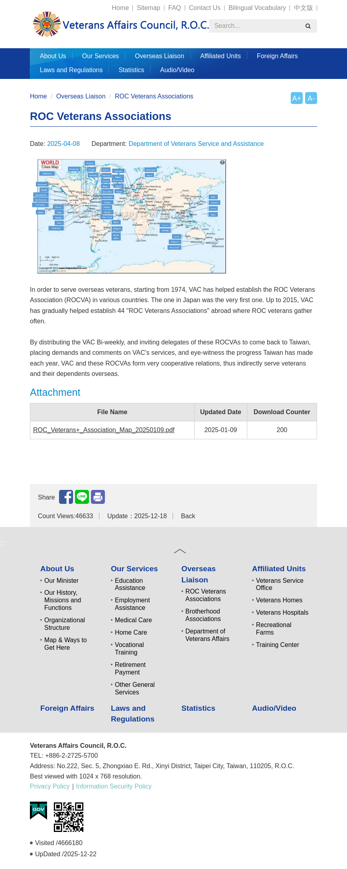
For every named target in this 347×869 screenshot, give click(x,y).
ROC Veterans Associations (154, 96)
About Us (53, 56)
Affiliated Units (220, 56)
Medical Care (133, 620)
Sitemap (148, 7)
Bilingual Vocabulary (257, 7)
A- (311, 98)
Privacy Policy (50, 786)
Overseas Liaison (159, 56)
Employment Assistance (132, 604)
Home (120, 7)
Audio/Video (177, 70)
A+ (296, 98)
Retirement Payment (130, 668)
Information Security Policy (114, 786)
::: (26, 4)
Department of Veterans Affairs (207, 635)
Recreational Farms (274, 628)
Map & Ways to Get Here (65, 644)
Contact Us (205, 7)
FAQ (174, 7)
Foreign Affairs (277, 56)
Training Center (277, 644)
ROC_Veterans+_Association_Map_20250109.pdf (103, 430)
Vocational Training (129, 648)
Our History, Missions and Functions (62, 600)
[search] (308, 26)
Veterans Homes (279, 600)
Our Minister (61, 580)
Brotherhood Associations (203, 615)
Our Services (100, 56)
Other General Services (135, 688)
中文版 (303, 7)
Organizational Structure (64, 624)
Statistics (131, 70)
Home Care (131, 632)
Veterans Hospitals (282, 612)
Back (188, 516)
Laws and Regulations (71, 70)
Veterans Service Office (280, 584)
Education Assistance (130, 584)
